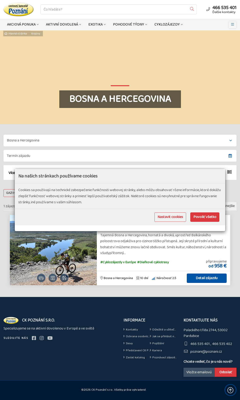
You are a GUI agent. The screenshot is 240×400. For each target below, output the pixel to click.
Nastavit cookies (170, 217)
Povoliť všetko (204, 217)
